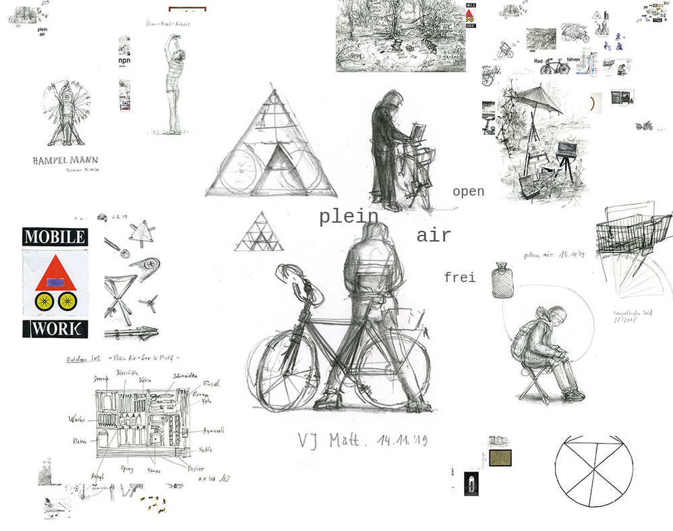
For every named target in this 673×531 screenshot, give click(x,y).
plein (348, 217)
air (434, 236)
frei (460, 278)
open (468, 192)
